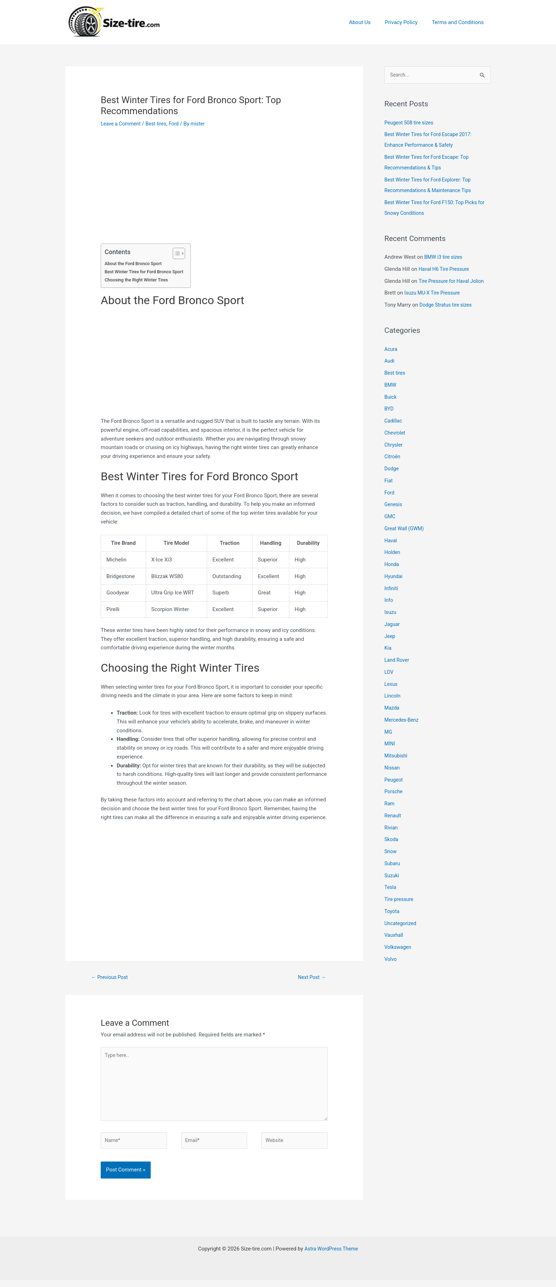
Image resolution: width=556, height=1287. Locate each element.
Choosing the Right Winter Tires (138, 279)
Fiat (388, 481)
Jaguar (392, 625)
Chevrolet (395, 433)
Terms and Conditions (459, 22)
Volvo (390, 960)
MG (388, 732)
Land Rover (397, 661)
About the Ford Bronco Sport (135, 263)
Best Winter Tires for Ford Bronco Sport (147, 271)
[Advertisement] (214, 191)
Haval (391, 541)
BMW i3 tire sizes (444, 257)
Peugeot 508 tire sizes (410, 123)
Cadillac (393, 421)
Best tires (159, 124)
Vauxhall (394, 936)
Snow (390, 852)
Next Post (312, 977)
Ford (178, 124)
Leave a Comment (122, 124)
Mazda (392, 708)
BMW (390, 385)
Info (389, 601)
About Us (368, 22)
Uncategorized (401, 924)
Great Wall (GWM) (405, 529)
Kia (388, 648)
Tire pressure (399, 900)
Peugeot (394, 780)
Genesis (394, 505)
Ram (389, 804)
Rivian (391, 828)
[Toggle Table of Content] (181, 253)
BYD (389, 409)
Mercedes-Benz (402, 720)
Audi (389, 361)
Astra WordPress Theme (331, 1256)
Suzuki (392, 876)
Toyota (392, 912)
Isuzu (390, 613)
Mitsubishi (396, 756)
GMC (390, 517)
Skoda (391, 840)
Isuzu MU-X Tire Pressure (434, 293)
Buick (390, 397)
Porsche (394, 792)
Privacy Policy (406, 22)
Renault (393, 816)
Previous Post (111, 977)
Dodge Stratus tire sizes (447, 305)
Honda (392, 565)
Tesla (390, 888)
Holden (392, 553)
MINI (390, 744)
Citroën (392, 457)
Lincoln (392, 696)
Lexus (391, 684)
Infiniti (391, 589)
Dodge (392, 469)
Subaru (392, 864)
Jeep (390, 636)
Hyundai (394, 577)
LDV (389, 673)
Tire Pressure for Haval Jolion (453, 281)
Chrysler (394, 445)
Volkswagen (398, 948)
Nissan (392, 768)
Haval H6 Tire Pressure (445, 270)
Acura (391, 349)
